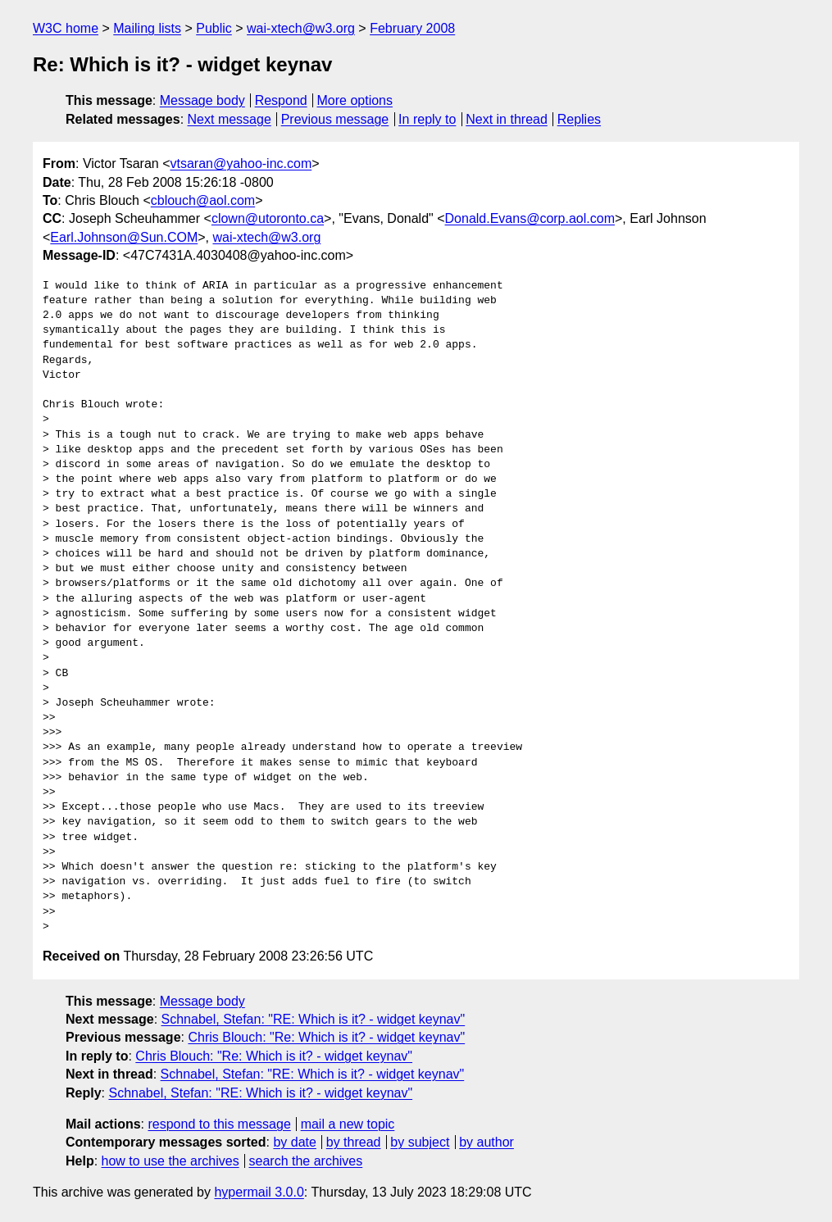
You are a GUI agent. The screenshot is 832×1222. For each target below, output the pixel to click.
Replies (579, 119)
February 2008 (412, 28)
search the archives (306, 1161)
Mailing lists (147, 28)
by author (486, 1142)
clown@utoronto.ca (267, 218)
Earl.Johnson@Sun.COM (124, 237)
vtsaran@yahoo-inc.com (240, 163)
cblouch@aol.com (203, 200)
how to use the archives (170, 1161)
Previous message (335, 119)
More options (355, 100)
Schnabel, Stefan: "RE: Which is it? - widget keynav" (313, 1019)
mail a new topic (348, 1124)
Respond (281, 100)
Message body (202, 100)
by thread (353, 1142)
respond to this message (219, 1124)
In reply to (427, 119)
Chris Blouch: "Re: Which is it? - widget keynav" (326, 1037)
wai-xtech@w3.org (301, 28)
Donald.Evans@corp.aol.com (530, 218)
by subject (419, 1142)
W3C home (65, 28)
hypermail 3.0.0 (258, 1192)
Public (214, 28)
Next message (229, 119)
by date (294, 1142)
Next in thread (507, 119)
